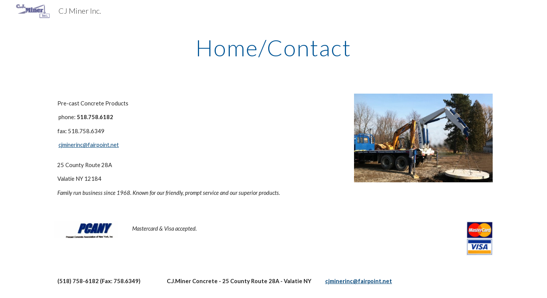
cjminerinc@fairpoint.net (88, 145)
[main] (273, 47)
